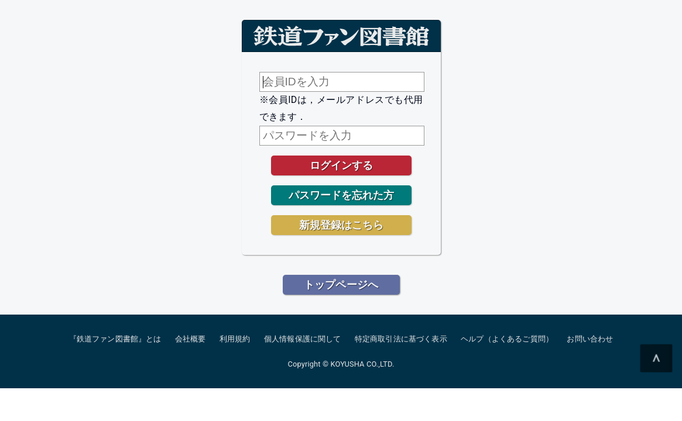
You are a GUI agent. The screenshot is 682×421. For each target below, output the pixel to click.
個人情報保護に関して (302, 338)
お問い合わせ (590, 338)
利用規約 (235, 338)
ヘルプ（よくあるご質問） (507, 338)
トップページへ (341, 284)
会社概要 (190, 338)
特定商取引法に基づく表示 (401, 338)
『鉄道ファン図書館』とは (115, 338)
